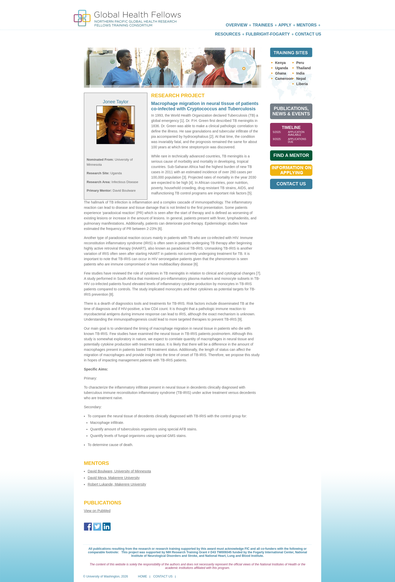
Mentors (307, 25)
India (300, 73)
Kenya (280, 63)
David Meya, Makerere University (114, 478)
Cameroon (283, 79)
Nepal (301, 79)
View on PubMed (97, 511)
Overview (236, 25)
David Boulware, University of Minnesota (119, 471)
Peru (300, 63)
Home (142, 576)
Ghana (280, 73)
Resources (227, 34)
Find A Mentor (291, 155)
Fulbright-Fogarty (268, 34)
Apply (284, 25)
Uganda (281, 68)
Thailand (303, 68)
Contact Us (308, 34)
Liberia (302, 84)
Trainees (263, 25)
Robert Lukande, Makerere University (117, 484)
